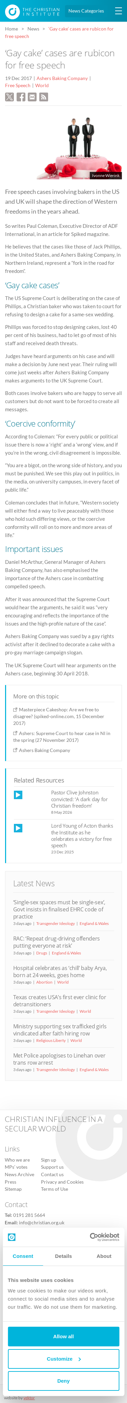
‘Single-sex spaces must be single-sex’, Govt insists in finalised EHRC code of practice (59, 909)
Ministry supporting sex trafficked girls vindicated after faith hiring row (60, 1030)
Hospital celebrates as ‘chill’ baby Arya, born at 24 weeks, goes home (60, 971)
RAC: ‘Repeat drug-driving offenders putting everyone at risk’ (56, 942)
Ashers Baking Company (62, 78)
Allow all (63, 1336)
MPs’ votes (16, 1167)
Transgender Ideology (55, 923)
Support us (52, 1167)
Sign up (48, 1160)
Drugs (41, 952)
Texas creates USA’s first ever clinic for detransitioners (59, 1000)
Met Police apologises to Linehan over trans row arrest (59, 1059)
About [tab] (104, 1256)
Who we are (17, 1160)
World (42, 85)
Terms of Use (54, 1189)
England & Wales (94, 923)
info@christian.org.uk (41, 1222)
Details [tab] (63, 1256)
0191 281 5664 (29, 1215)
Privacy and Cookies (62, 1182)
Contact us (52, 1174)
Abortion (44, 982)
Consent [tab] (23, 1256)
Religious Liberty (51, 1040)
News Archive (19, 1174)
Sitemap (13, 1189)
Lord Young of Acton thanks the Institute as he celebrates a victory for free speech (82, 835)
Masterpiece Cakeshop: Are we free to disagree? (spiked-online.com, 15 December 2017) (58, 716)
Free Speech (17, 85)
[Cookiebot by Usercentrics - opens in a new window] (90, 1237)
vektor (29, 1397)
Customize (64, 1359)
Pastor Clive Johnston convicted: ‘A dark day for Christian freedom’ (79, 799)
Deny (63, 1381)
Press (10, 1182)
